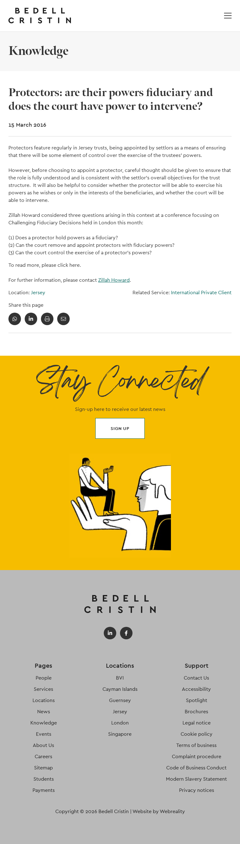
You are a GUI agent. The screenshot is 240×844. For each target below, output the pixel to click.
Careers (43, 756)
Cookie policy (196, 734)
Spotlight (196, 700)
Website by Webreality (158, 811)
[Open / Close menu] (228, 15)
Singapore (120, 734)
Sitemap (43, 767)
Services (43, 689)
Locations (43, 700)
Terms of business (196, 745)
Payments (43, 790)
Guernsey (120, 700)
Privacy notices (196, 790)
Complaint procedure (196, 756)
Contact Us (196, 678)
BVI (120, 678)
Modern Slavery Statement (196, 779)
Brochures (196, 711)
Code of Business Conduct (196, 767)
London (120, 723)
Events (43, 734)
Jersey (38, 292)
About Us (43, 745)
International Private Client (201, 292)
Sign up (120, 428)
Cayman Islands (120, 689)
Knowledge (43, 723)
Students (43, 779)
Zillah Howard (114, 280)
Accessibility (196, 689)
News (43, 711)
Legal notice (196, 723)
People (44, 678)
